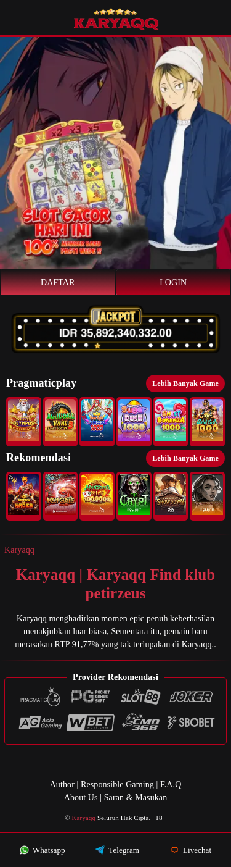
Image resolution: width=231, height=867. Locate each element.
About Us (81, 797)
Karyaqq (19, 550)
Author (62, 784)
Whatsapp (42, 850)
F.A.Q (170, 784)
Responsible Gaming (117, 784)
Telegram (117, 850)
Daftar (58, 282)
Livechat (191, 850)
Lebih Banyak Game (185, 383)
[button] (23, 421)
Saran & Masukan (136, 797)
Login (173, 282)
